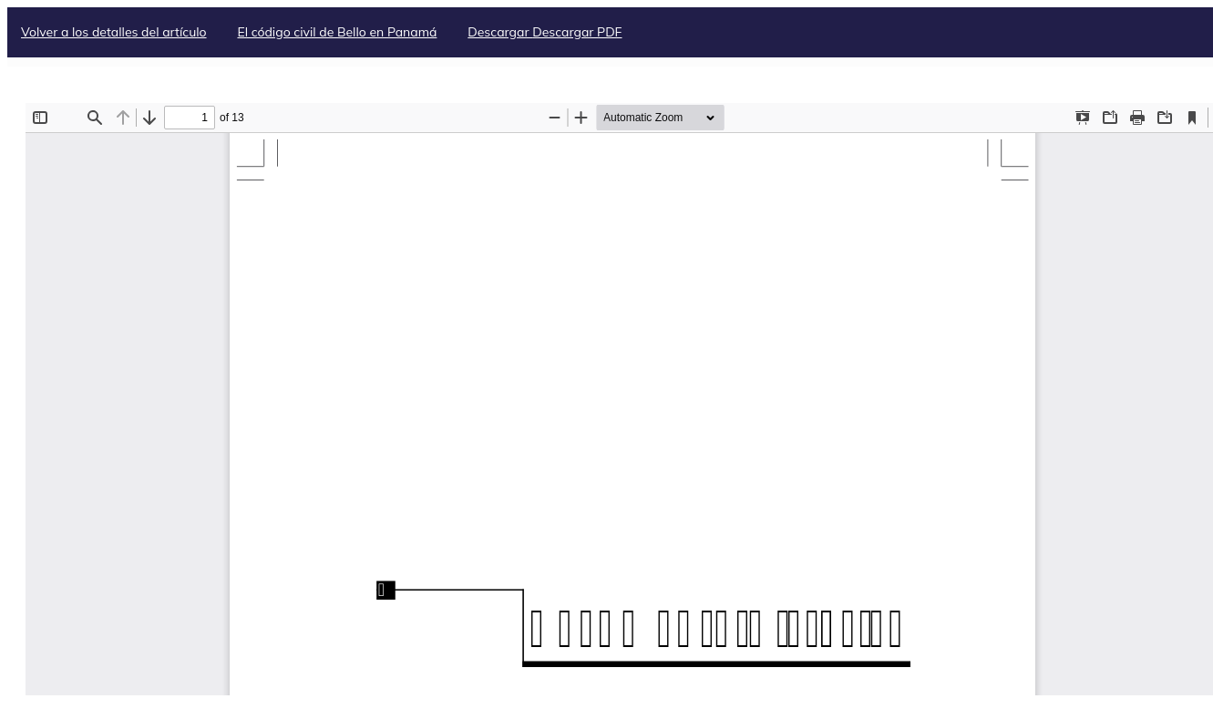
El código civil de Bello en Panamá (337, 32)
